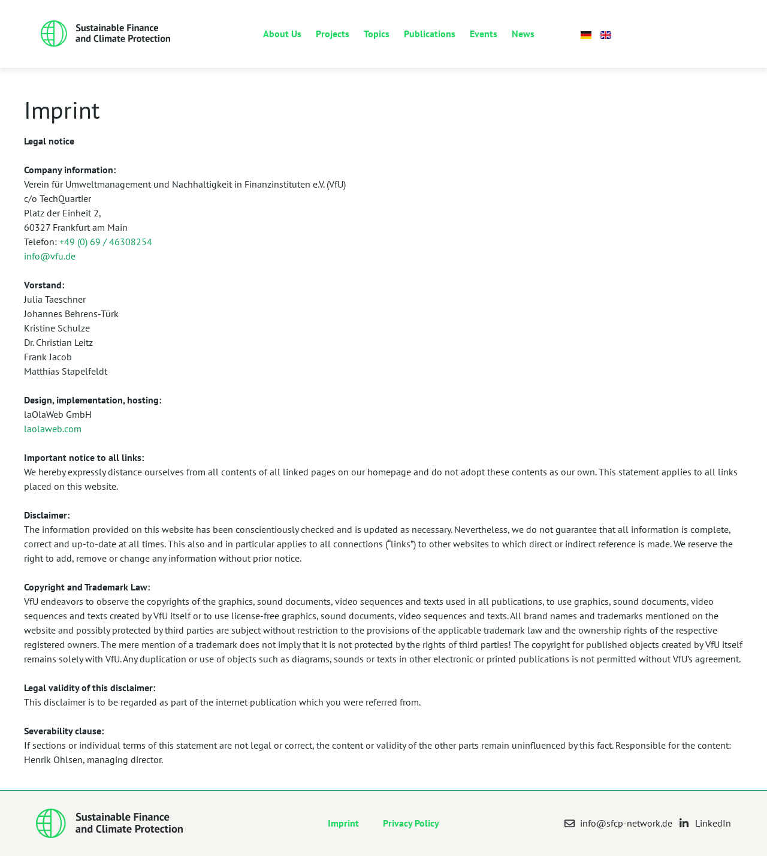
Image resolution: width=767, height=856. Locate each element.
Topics (376, 34)
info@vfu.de (50, 256)
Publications (429, 34)
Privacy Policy (411, 823)
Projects (332, 34)
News (523, 34)
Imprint (343, 823)
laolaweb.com (52, 429)
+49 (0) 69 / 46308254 (105, 242)
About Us (282, 34)
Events (483, 34)
